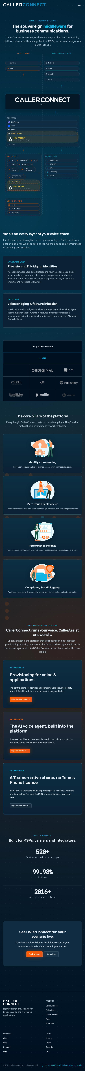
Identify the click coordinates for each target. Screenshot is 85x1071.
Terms (48, 1043)
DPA (47, 1051)
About (5, 1038)
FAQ (5, 1051)
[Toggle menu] (79, 5)
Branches (50, 1023)
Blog (5, 1043)
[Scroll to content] (42, 1065)
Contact (6, 1047)
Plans (48, 1019)
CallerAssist (14, 182)
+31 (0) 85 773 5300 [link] (53, 1065)
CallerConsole (15, 133)
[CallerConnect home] (24, 5)
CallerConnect (52, 1006)
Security (49, 1047)
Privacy (49, 1038)
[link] (72, 1065)
